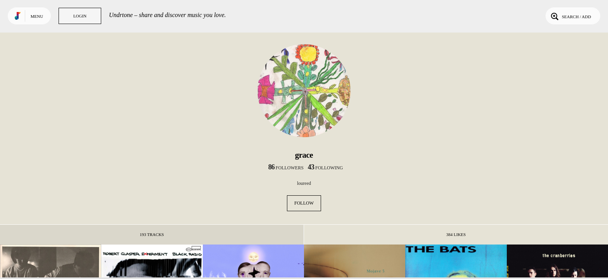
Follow (304, 203)
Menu (37, 16)
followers (286, 167)
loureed (304, 183)
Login (79, 16)
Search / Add (570, 16)
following (325, 167)
